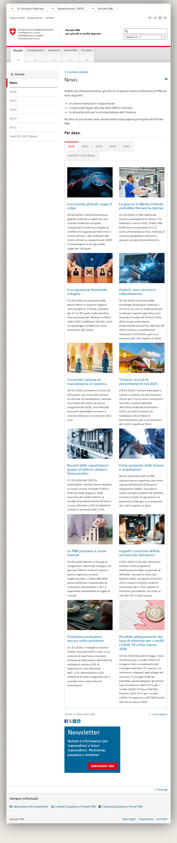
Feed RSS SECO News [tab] (81, 155)
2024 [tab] (99, 146)
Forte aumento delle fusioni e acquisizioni (141, 467)
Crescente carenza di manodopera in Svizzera (86, 382)
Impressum (146, 819)
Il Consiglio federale (28, 8)
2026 (13, 91)
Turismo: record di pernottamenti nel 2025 (138, 382)
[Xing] (75, 721)
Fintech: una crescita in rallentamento (137, 292)
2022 (13, 127)
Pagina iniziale (17, 18)
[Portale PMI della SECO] (61, 33)
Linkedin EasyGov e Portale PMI (75, 806)
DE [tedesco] (149, 17)
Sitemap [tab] (161, 789)
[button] (127, 31)
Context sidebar (77, 72)
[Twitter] (71, 721)
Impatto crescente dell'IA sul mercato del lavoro (139, 553)
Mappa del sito (35, 18)
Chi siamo (86, 50)
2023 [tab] (112, 146)
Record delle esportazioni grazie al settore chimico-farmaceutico (87, 469)
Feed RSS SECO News (23, 136)
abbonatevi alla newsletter (30, 806)
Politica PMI (70, 50)
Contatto (49, 18)
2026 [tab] (71, 146)
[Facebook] (66, 721)
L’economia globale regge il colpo (89, 206)
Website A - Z (145, 37)
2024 (13, 109)
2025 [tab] (85, 146)
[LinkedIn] (78, 721)
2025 (13, 100)
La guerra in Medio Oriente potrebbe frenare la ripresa (141, 206)
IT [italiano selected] (160, 17)
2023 (13, 118)
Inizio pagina (159, 714)
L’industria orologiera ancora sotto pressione (85, 639)
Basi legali (129, 819)
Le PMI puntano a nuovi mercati (86, 553)
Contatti (161, 819)
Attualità (19, 52)
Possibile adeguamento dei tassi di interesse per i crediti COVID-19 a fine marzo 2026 (141, 643)
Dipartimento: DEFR (68, 8)
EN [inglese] (164, 17)
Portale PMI (103, 8)
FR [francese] (155, 17)
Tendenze (53, 50)
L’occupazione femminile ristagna (87, 292)
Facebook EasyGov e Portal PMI (122, 806)
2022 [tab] (126, 146)
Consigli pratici (35, 50)
